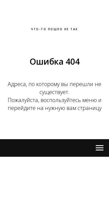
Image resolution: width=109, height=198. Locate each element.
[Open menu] (99, 148)
